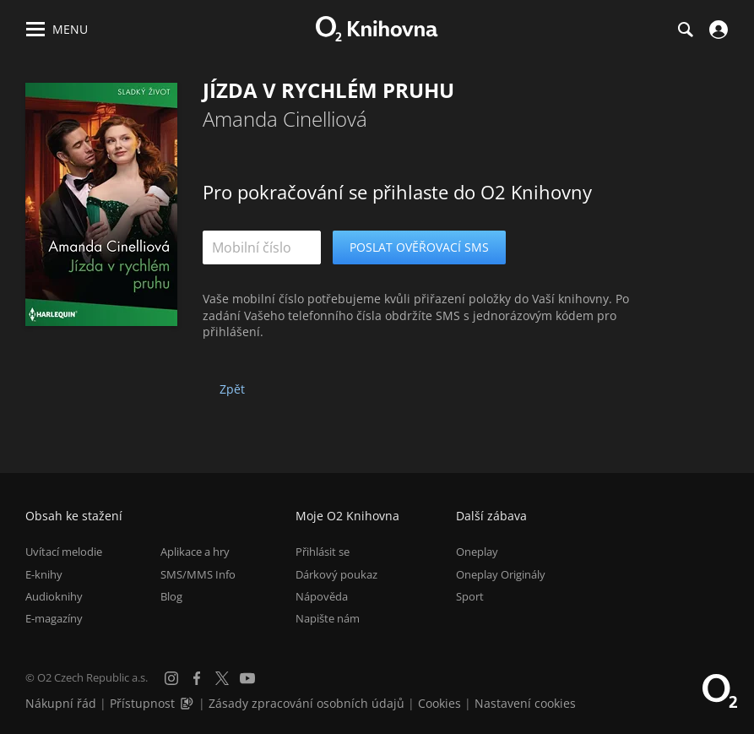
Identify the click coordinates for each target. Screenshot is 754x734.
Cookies (439, 703)
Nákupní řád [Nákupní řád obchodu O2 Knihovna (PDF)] (60, 703)
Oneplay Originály (500, 574)
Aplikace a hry (195, 551)
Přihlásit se (323, 551)
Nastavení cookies (525, 703)
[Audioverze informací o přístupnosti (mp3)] (188, 703)
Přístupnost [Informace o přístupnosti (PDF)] (142, 703)
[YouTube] (247, 678)
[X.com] (222, 678)
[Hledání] (685, 29)
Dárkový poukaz (336, 574)
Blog (171, 596)
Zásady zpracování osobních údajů (306, 703)
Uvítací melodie (63, 551)
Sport (470, 596)
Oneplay (477, 551)
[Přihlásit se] (716, 29)
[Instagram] (171, 678)
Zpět (232, 389)
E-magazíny (54, 618)
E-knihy (43, 574)
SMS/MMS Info (198, 574)
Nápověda (322, 596)
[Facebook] (196, 678)
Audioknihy (54, 596)
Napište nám (328, 618)
